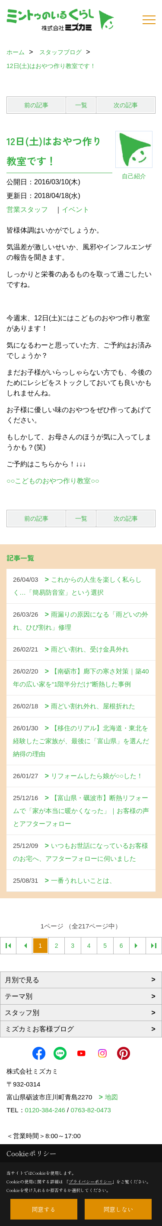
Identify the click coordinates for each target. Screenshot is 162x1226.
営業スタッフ (30, 209)
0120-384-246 (45, 1110)
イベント (75, 209)
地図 (111, 1097)
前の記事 (36, 105)
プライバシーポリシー (90, 1181)
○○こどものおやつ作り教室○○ (52, 480)
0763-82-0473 (90, 1110)
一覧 (81, 105)
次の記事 (126, 105)
